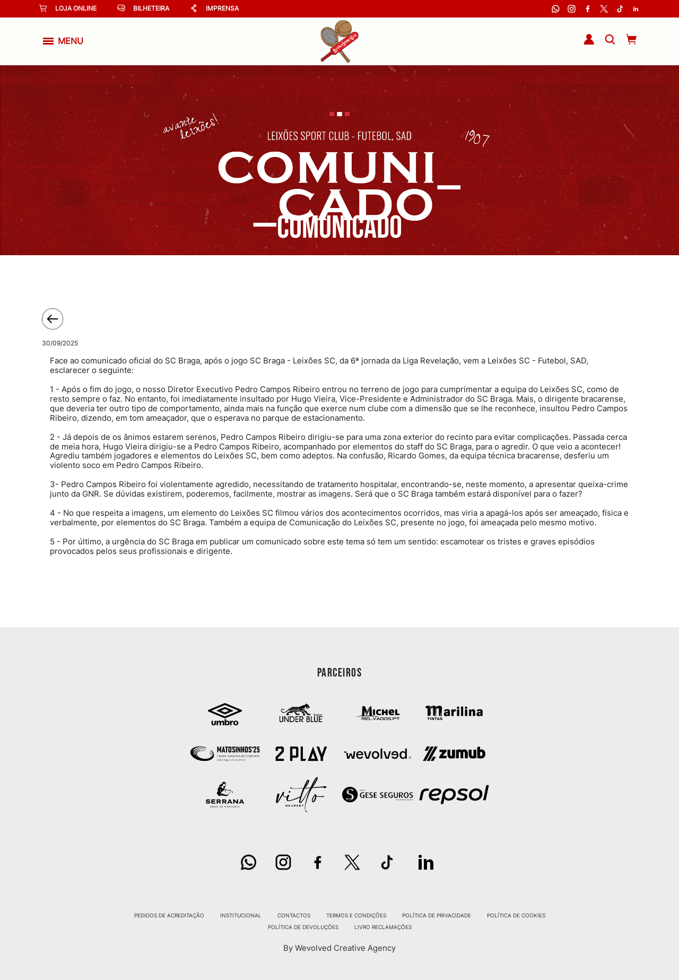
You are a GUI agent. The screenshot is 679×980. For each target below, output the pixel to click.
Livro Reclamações (383, 927)
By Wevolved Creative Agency (339, 948)
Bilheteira (143, 8)
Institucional (241, 915)
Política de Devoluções (303, 927)
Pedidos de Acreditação (169, 915)
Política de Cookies (516, 915)
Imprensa (214, 8)
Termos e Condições (356, 915)
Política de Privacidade (436, 915)
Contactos (293, 915)
